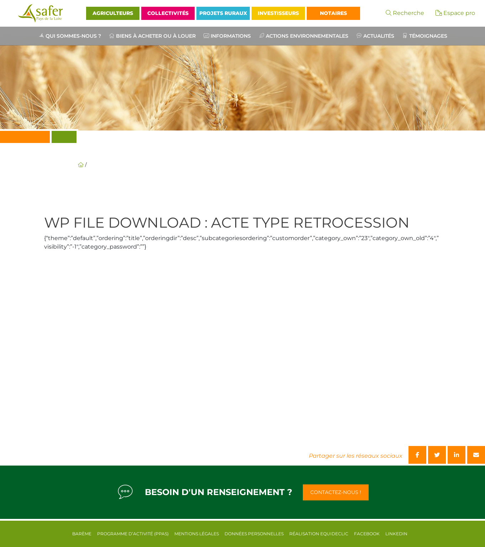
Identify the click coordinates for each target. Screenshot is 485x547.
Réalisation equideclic (318, 533)
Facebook (367, 533)
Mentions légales (196, 533)
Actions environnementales (307, 36)
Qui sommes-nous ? (73, 36)
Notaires (333, 13)
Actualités (378, 36)
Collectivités (168, 13)
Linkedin (396, 533)
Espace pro (455, 13)
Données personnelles (254, 533)
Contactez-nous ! (335, 492)
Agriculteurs (113, 13)
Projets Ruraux (223, 13)
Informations (231, 36)
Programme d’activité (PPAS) (133, 533)
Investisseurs (278, 13)
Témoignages (428, 36)
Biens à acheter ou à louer (156, 36)
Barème (81, 533)
